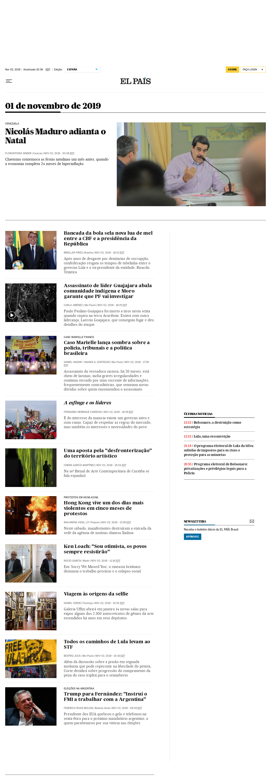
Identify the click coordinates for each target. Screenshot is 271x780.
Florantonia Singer (18, 153)
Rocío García (72, 560)
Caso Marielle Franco (79, 337)
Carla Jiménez (73, 305)
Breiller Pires (73, 252)
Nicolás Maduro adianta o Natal (55, 135)
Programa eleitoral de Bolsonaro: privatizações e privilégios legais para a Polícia (216, 468)
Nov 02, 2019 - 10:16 (110, 655)
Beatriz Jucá (72, 655)
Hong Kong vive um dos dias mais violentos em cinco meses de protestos (104, 508)
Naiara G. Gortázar (97, 362)
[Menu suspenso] (9, 81)
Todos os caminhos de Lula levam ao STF (107, 645)
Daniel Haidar (73, 362)
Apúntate (192, 536)
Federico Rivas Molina (78, 708)
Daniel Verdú (72, 603)
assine (232, 69)
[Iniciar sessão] (253, 69)
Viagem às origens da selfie (96, 594)
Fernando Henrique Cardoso (83, 412)
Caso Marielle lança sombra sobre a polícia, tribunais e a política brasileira (107, 348)
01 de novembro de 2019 (53, 106)
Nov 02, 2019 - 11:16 (105, 560)
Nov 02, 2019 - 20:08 (59, 153)
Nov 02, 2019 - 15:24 (111, 465)
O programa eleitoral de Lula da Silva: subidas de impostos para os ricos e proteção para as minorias (219, 450)
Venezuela (12, 123)
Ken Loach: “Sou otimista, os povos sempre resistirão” (105, 549)
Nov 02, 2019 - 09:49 (127, 708)
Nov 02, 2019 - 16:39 (118, 412)
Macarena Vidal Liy (76, 522)
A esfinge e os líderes (87, 403)
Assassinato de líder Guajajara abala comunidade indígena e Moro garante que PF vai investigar (108, 291)
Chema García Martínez (79, 465)
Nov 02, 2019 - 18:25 (112, 305)
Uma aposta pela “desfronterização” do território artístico (108, 454)
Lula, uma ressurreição (212, 436)
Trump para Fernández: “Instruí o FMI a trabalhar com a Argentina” (105, 697)
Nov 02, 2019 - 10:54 (109, 603)
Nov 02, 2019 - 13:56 (116, 522)
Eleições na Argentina (79, 688)
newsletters (195, 521)
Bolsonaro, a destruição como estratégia (212, 424)
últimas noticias (198, 414)
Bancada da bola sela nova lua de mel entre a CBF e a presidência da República (108, 239)
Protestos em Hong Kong (81, 497)
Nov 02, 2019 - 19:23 (109, 252)
